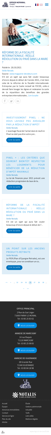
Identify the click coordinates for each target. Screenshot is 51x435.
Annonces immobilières (10, 410)
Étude (28, 404)
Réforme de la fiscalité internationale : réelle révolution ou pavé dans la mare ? (25, 210)
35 (26, 283)
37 (34, 283)
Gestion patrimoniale (33, 407)
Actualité (29, 410)
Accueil (4, 404)
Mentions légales (32, 419)
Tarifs (27, 413)
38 (39, 283)
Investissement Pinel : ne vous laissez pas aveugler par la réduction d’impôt (25, 121)
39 (43, 283)
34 (21, 283)
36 (30, 283)
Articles (4, 422)
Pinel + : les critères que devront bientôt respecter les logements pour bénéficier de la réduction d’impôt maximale (25, 165)
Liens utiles (29, 416)
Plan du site (6, 419)
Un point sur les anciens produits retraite (25, 250)
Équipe (4, 407)
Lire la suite (33, 95)
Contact (5, 413)
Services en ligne (8, 416)
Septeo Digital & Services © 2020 (39, 432)
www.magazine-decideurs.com (23, 74)
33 (17, 283)
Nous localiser (27, 325)
